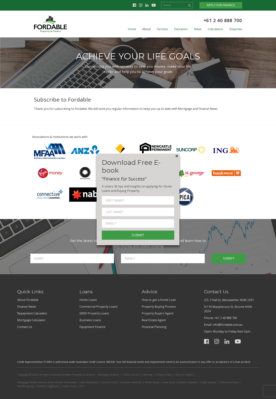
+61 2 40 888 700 (223, 20)
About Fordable (27, 300)
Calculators (215, 29)
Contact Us (24, 327)
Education (181, 29)
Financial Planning (154, 327)
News (198, 29)
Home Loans (88, 300)
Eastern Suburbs (187, 382)
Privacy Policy (164, 374)
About (146, 29)
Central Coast (109, 382)
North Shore (152, 382)
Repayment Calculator (32, 313)
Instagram (140, 5)
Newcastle (70, 382)
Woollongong (25, 386)
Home (132, 29)
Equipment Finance (92, 327)
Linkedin (147, 5)
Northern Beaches (131, 382)
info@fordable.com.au (228, 325)
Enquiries (235, 29)
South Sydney (208, 382)
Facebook (134, 5)
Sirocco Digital (184, 374)
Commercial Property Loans (98, 307)
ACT (81, 386)
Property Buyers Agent (157, 313)
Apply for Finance (221, 5)
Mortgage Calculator (31, 320)
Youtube (153, 5)
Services (162, 29)
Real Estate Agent (154, 320)
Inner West (168, 382)
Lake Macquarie (88, 382)
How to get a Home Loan (159, 300)
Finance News (26, 307)
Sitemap (147, 374)
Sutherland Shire (228, 382)
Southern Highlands (47, 386)
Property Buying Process (159, 307)
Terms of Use (131, 374)
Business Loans (90, 320)
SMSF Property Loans (94, 313)
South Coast (69, 386)
